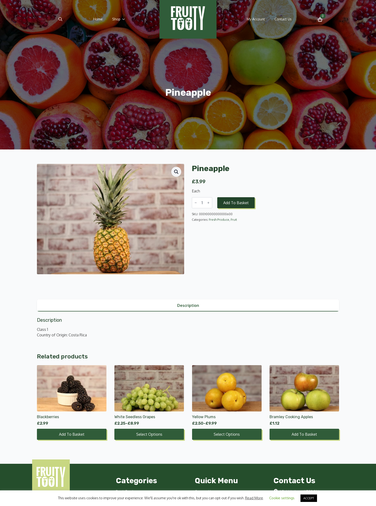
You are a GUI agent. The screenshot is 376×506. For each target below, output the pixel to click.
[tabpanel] (188, 327)
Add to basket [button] (71, 434)
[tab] (188, 305)
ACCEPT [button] (308, 498)
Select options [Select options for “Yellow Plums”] (227, 434)
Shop (116, 19)
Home (98, 19)
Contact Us (283, 19)
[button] (176, 172)
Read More (254, 498)
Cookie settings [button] (281, 498)
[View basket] (320, 19)
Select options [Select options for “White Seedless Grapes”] (149, 434)
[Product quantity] (202, 202)
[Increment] (208, 203)
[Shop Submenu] (124, 19)
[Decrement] (195, 203)
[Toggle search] (60, 19)
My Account (256, 19)
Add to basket (236, 202)
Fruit (234, 219)
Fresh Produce (219, 219)
